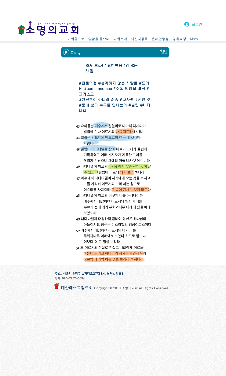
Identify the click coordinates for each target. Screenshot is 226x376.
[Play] (66, 52)
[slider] (165, 51)
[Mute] (161, 51)
